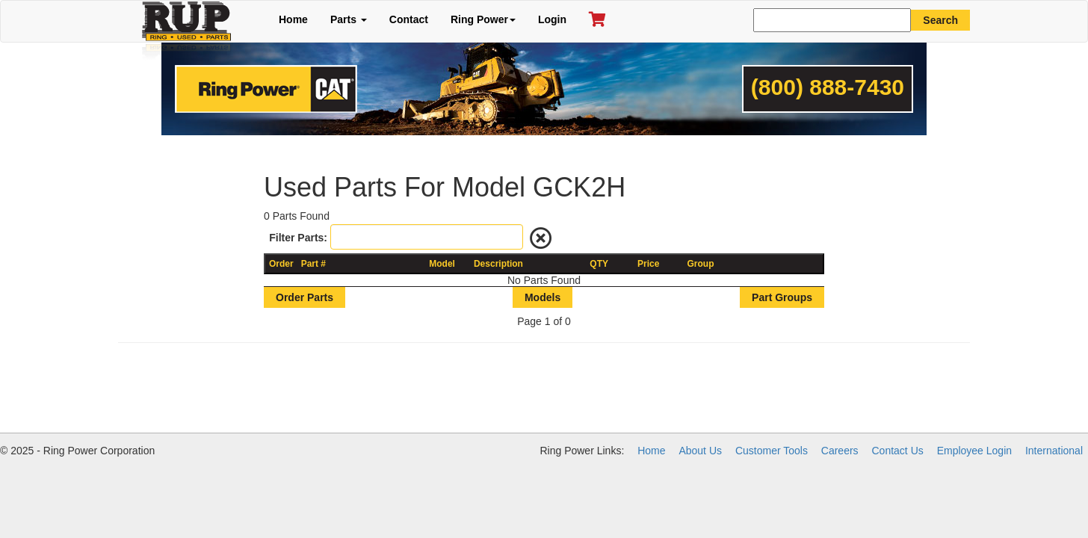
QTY (599, 264)
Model (442, 264)
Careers (840, 451)
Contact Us (898, 451)
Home (293, 19)
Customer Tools (771, 451)
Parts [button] (348, 19)
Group (700, 264)
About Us (700, 451)
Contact (408, 19)
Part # (313, 264)
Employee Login (974, 451)
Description (498, 264)
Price (648, 264)
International (1054, 451)
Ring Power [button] (483, 19)
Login (552, 19)
